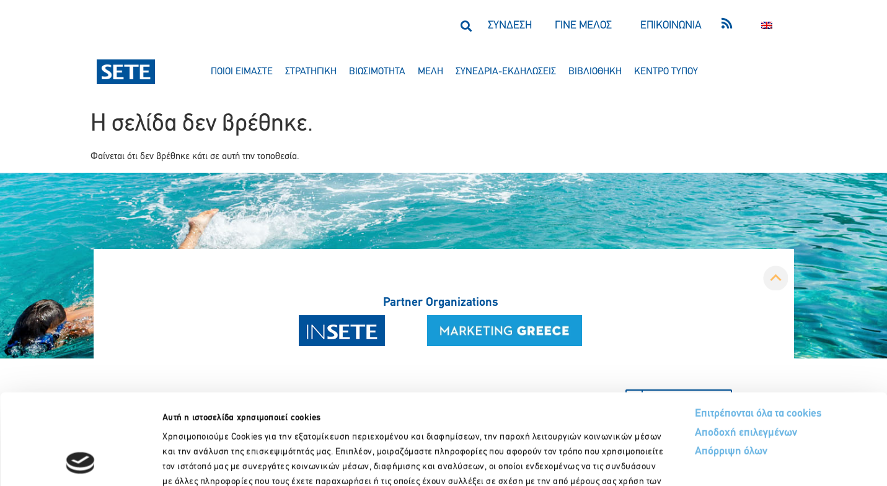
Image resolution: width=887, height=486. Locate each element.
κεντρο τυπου (666, 72)
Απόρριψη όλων (731, 366)
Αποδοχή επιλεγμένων (746, 348)
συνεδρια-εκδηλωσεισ (506, 72)
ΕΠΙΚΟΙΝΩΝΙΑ (671, 26)
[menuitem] (767, 25)
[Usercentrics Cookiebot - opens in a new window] (80, 462)
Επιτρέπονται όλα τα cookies (758, 328)
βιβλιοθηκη (595, 72)
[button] (466, 25)
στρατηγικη (311, 72)
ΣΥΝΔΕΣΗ (510, 26)
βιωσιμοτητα (377, 72)
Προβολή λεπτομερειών (692, 461)
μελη (430, 72)
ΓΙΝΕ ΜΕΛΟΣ (583, 26)
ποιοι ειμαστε (242, 72)
